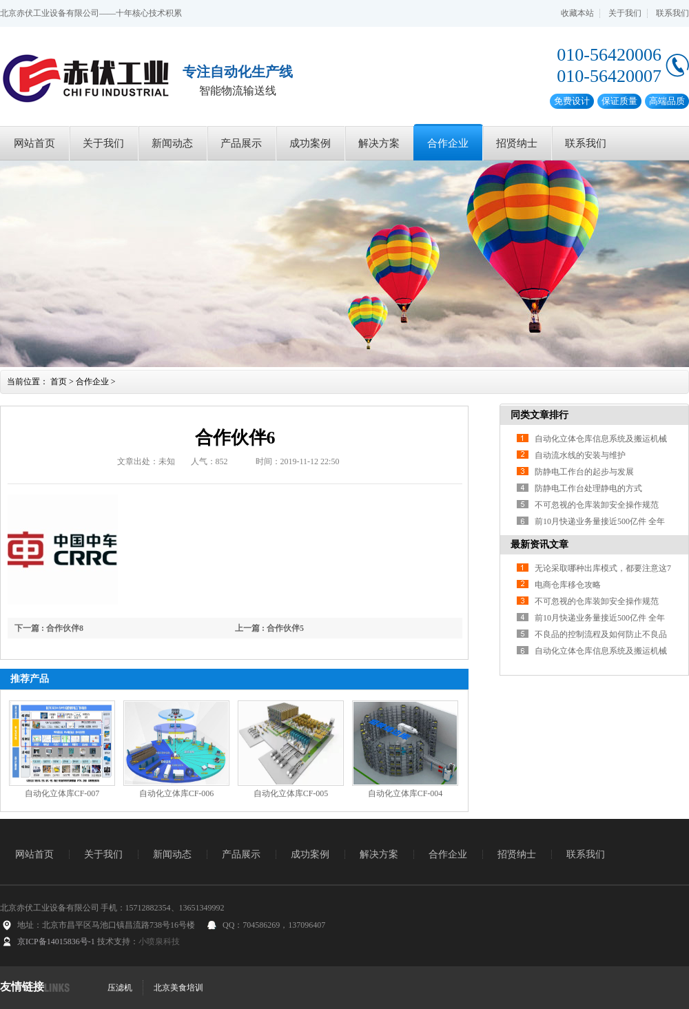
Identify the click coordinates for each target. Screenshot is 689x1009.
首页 (58, 381)
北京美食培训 (178, 987)
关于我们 (624, 13)
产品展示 (241, 143)
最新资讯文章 (539, 544)
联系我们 (672, 13)
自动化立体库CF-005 (291, 793)
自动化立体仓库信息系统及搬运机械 (601, 439)
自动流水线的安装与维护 (580, 455)
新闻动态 (172, 143)
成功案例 (310, 143)
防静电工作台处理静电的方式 (588, 488)
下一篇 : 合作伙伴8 (48, 628)
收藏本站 (577, 13)
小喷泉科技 (159, 941)
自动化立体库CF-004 (405, 793)
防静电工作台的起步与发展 (584, 472)
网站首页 (34, 143)
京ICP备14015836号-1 (56, 941)
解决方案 (379, 143)
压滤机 (119, 987)
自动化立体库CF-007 (62, 793)
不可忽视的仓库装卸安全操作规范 (597, 505)
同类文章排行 (539, 415)
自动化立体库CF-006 (176, 793)
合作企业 (448, 143)
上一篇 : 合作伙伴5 (269, 628)
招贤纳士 (516, 143)
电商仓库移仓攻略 (568, 585)
